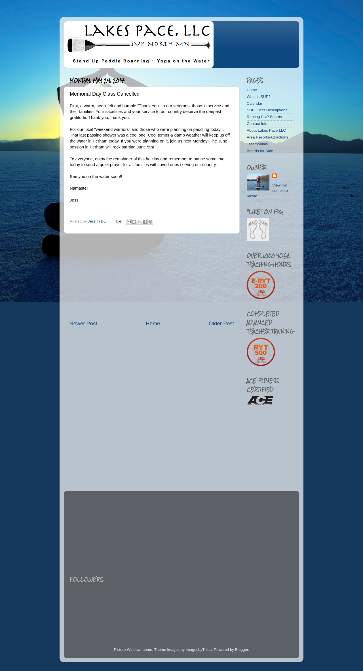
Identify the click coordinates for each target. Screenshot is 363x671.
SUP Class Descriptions (267, 110)
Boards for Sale (260, 151)
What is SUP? (259, 97)
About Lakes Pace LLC (266, 130)
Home (153, 323)
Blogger (241, 649)
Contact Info (257, 123)
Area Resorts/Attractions (267, 137)
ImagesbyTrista (199, 649)
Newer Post (83, 323)
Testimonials (257, 144)
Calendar (254, 103)
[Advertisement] (151, 276)
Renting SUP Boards (264, 117)
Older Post (221, 323)
